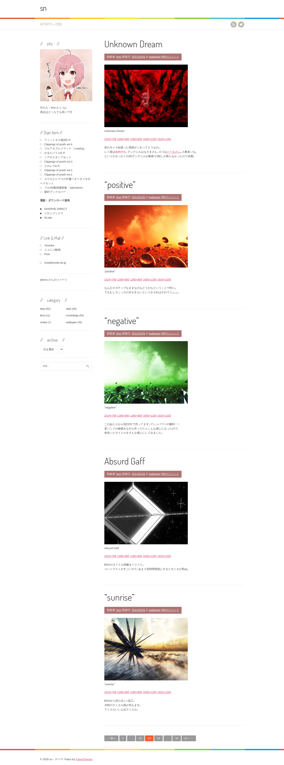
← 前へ (111, 738)
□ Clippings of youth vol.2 (56, 170)
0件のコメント (170, 56)
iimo (118, 56)
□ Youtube (47, 245)
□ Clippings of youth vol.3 (56, 161)
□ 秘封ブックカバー (53, 191)
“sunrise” (119, 597)
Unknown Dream (133, 43)
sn (43, 8)
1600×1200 (150, 139)
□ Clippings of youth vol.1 (56, 174)
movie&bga (72, 315)
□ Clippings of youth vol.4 (56, 144)
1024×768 (110, 139)
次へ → (188, 738)
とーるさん (173, 151)
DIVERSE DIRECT (55, 208)
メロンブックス (53, 213)
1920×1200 (164, 139)
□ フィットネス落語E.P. (55, 139)
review (43, 322)
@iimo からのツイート (54, 279)
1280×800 (136, 139)
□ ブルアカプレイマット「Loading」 (63, 148)
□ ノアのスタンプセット (56, 157)
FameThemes (84, 759)
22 (140, 738)
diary (42, 308)
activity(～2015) (51, 24)
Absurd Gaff (124, 461)
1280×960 (123, 139)
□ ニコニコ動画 (50, 249)
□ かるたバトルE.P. (53, 152)
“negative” (121, 320)
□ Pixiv (45, 254)
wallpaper (155, 56)
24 (158, 738)
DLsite (48, 217)
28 (176, 738)
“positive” (120, 184)
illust (42, 315)
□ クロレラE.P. (50, 166)
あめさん (120, 151)
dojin (68, 308)
